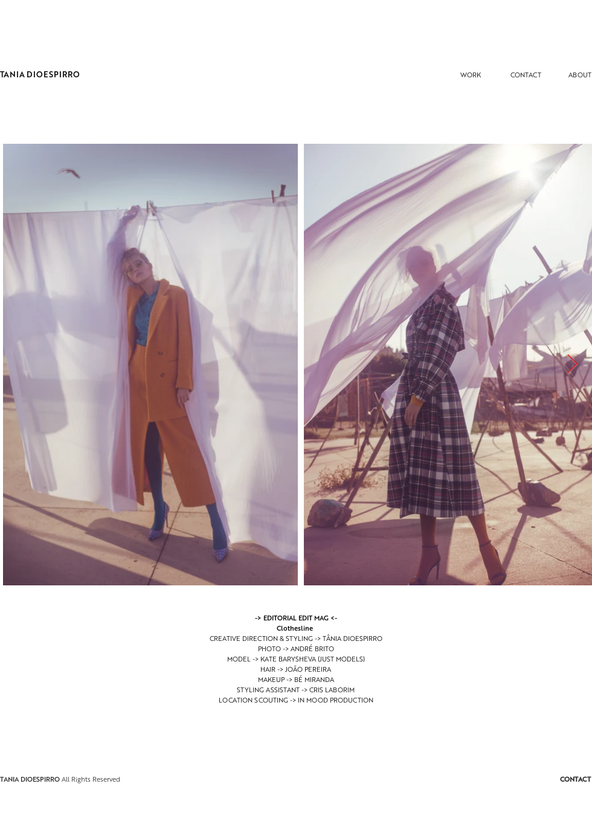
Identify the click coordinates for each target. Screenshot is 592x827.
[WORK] (470, 75)
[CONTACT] (525, 75)
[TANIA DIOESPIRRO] (40, 75)
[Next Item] (572, 365)
